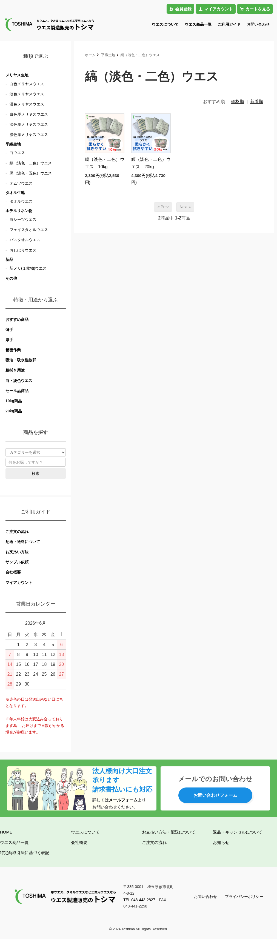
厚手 (9, 340)
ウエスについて (165, 24)
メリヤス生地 (16, 75)
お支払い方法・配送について (168, 832)
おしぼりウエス (23, 250)
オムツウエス (21, 183)
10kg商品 (13, 401)
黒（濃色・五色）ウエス (31, 173)
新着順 (256, 101)
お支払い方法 (16, 552)
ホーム (90, 55)
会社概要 (13, 572)
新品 (9, 259)
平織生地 (108, 55)
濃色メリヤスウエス (27, 104)
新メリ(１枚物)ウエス (28, 268)
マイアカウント (215, 9)
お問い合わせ (258, 24)
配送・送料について (22, 542)
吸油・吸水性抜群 (20, 360)
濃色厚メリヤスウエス (29, 134)
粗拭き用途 (15, 370)
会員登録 (180, 9)
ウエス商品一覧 (198, 24)
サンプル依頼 (16, 562)
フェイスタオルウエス (29, 229)
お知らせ (221, 842)
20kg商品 (13, 411)
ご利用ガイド (229, 24)
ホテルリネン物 (18, 211)
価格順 (237, 101)
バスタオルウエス (25, 240)
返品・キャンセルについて (237, 832)
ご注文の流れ (16, 531)
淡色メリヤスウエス (27, 94)
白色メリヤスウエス (27, 84)
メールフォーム (123, 800)
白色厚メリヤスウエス (29, 114)
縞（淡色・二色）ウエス (140, 55)
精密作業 (13, 350)
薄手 (9, 329)
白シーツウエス (23, 219)
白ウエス (17, 152)
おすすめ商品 (16, 319)
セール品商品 (16, 391)
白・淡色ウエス (18, 380)
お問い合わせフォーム (215, 795)
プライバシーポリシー (244, 896)
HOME (6, 832)
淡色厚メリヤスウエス (29, 124)
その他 (11, 278)
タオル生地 (15, 192)
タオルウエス (21, 201)
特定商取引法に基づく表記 (24, 852)
